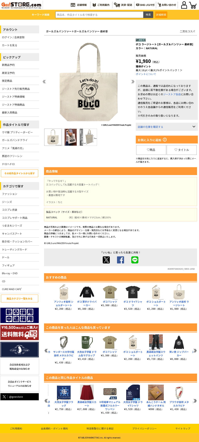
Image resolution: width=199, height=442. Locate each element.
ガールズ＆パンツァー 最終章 (91, 31)
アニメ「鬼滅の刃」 (13, 148)
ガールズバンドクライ (15, 140)
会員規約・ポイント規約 (54, 428)
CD (3, 281)
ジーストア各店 (172, 94)
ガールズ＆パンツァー (59, 31)
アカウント (10, 29)
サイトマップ (183, 428)
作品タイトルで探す (16, 125)
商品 (151, 149)
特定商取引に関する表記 (100, 428)
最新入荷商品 (9, 112)
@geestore (12, 396)
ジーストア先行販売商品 (16, 89)
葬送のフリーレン (12, 156)
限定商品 (7, 81)
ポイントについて (146, 74)
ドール (6, 257)
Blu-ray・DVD (10, 273)
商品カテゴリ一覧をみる (19, 298)
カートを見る (9, 45)
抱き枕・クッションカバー (17, 241)
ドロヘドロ (8, 164)
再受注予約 (8, 73)
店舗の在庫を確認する (150, 127)
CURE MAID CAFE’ (12, 289)
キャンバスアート (12, 233)
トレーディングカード (14, 249)
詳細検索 (161, 14)
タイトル (182, 149)
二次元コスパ (187, 31)
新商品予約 (8, 65)
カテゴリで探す (13, 186)
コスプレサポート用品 (14, 218)
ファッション (9, 194)
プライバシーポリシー (144, 428)
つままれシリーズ (12, 225)
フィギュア (8, 265)
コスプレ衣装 (9, 209)
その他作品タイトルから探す (19, 173)
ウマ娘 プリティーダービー (17, 132)
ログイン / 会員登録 (13, 37)
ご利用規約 (16, 428)
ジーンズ (7, 202)
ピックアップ (12, 57)
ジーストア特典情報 (13, 96)
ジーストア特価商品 (13, 104)
